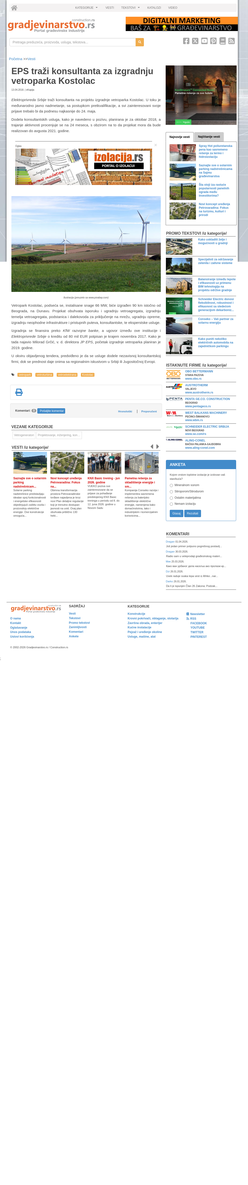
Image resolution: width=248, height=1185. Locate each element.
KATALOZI (154, 7)
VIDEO (172, 7)
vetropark (25, 374)
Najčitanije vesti (209, 136)
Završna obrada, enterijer (145, 623)
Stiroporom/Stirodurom (189, 491)
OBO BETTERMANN (199, 371)
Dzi (168, 571)
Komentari (177, 534)
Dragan (170, 541)
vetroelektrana (67, 374)
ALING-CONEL (195, 440)
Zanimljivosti (78, 627)
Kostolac (87, 374)
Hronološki (125, 411)
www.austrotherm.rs (199, 392)
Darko (170, 581)
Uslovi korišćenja (22, 636)
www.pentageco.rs (198, 406)
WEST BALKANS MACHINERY (206, 413)
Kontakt (15, 623)
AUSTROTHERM (196, 385)
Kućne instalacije (139, 627)
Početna (16, 59)
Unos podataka (20, 632)
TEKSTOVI (131, 9)
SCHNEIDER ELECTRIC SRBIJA (207, 426)
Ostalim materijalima (188, 497)
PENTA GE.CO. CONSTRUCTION (207, 399)
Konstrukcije (136, 614)
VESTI (110, 7)
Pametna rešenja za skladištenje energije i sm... (140, 482)
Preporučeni (149, 411)
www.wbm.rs (194, 420)
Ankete (74, 636)
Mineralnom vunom (187, 485)
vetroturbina (44, 374)
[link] (63, 25)
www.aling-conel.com (200, 447)
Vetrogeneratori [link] (24, 435)
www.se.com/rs (195, 434)
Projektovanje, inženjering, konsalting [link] (60, 435)
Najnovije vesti (180, 137)
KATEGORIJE (87, 9)
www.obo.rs (193, 378)
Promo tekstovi (79, 623)
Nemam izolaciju (185, 503)
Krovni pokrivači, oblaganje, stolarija (153, 618)
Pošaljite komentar (52, 411)
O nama (15, 618)
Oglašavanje (18, 627)
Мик (168, 561)
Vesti (32, 59)
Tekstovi (75, 618)
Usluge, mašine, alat (141, 636)
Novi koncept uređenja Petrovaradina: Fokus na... (66, 482)
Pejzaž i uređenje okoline (145, 632)
